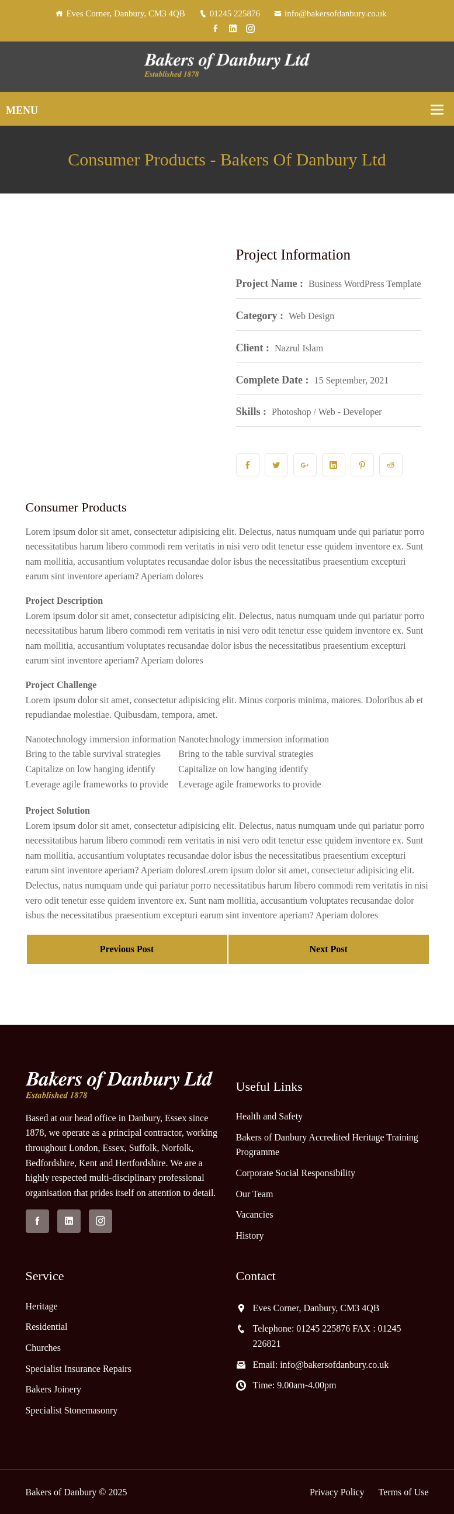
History (250, 1235)
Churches (43, 1348)
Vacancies (254, 1214)
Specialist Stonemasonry (72, 1410)
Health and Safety (269, 1116)
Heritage (42, 1306)
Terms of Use (404, 1492)
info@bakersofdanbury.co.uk (330, 13)
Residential (47, 1327)
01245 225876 (229, 13)
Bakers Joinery (54, 1389)
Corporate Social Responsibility (295, 1173)
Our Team (254, 1194)
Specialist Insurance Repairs (78, 1369)
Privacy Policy (337, 1492)
